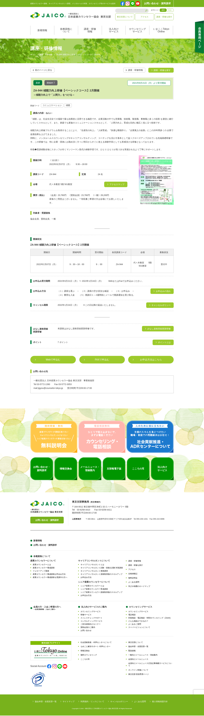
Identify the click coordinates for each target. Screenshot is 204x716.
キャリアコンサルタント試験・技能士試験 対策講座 (102, 568)
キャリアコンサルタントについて (94, 561)
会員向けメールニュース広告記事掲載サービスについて (150, 665)
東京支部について (125, 17)
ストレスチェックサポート (91, 618)
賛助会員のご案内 (88, 628)
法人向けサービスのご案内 (94, 607)
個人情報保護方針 (160, 702)
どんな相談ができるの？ (138, 621)
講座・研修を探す (164, 17)
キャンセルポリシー (119, 702)
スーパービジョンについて (139, 628)
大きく (170, 10)
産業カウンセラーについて (43, 561)
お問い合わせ (86, 631)
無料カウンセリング (89, 655)
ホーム (33, 55)
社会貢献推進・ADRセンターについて (96, 643)
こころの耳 (85, 660)
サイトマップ (68, 702)
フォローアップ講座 (41, 571)
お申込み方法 (86, 578)
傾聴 (68, 106)
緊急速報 (132, 651)
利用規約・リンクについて (92, 702)
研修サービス (86, 615)
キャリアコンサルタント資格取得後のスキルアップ (101, 575)
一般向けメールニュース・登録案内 (142, 655)
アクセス (144, 17)
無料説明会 (132, 578)
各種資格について (66, 31)
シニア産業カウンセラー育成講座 (94, 589)
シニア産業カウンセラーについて (94, 582)
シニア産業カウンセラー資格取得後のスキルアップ (101, 593)
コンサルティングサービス (91, 621)
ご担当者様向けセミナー (91, 625)
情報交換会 (85, 651)
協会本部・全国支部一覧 (138, 647)
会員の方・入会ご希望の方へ (47, 608)
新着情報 (42, 31)
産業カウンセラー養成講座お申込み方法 (49, 575)
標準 (163, 10)
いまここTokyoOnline (161, 31)
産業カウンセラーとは (42, 565)
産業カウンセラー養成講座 (44, 568)
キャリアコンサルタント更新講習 (94, 571)
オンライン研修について (138, 670)
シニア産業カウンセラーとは (92, 586)
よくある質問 (133, 583)
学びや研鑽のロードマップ (139, 587)
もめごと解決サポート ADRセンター (95, 647)
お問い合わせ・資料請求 (157, 3)
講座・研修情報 (90, 31)
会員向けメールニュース (138, 660)
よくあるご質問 (134, 625)
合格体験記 (132, 574)
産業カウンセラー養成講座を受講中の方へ (50, 578)
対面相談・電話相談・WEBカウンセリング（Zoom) (149, 618)
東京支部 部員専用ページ (138, 675)
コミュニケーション (52, 106)
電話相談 (132, 615)
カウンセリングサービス (137, 31)
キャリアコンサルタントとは (92, 565)
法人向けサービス (114, 31)
